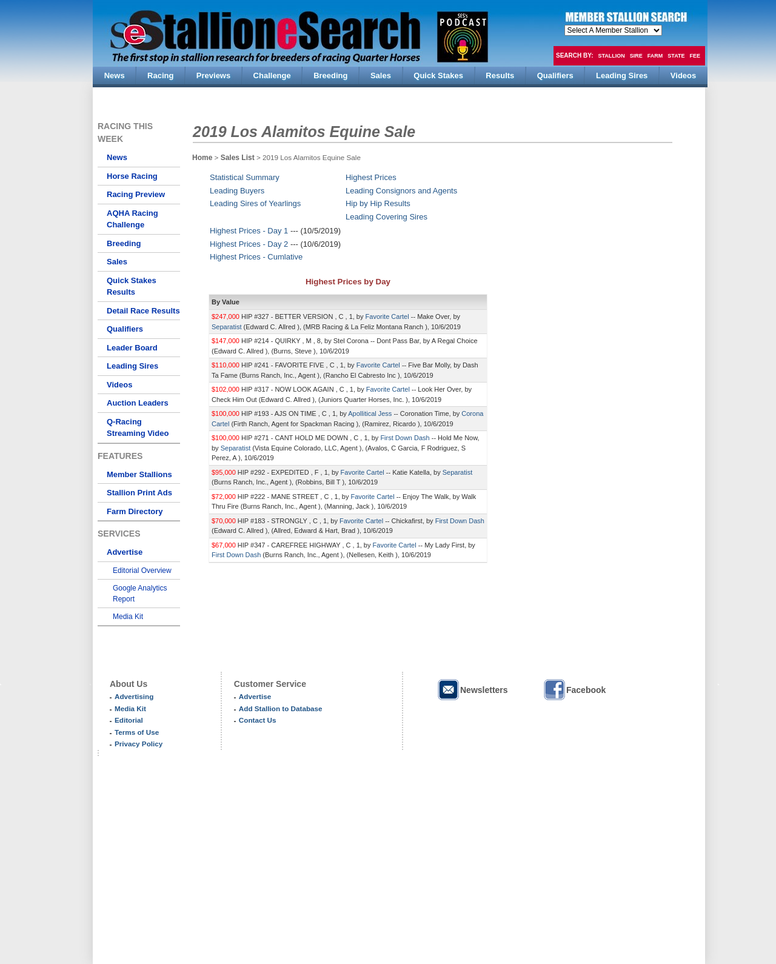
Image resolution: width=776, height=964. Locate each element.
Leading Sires (132, 365)
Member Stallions (139, 474)
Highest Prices (371, 177)
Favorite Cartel (388, 316)
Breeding (124, 243)
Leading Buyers (237, 190)
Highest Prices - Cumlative (256, 256)
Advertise (124, 552)
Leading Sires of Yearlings (255, 203)
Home (202, 157)
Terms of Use (137, 732)
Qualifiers (125, 328)
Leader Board (132, 347)
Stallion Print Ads (139, 492)
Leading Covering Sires (386, 216)
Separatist (228, 326)
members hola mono (613, 30)
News (117, 157)
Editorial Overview (142, 570)
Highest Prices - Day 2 (249, 244)
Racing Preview (136, 194)
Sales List (238, 157)
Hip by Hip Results (378, 203)
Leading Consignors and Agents (401, 190)
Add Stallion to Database (281, 708)
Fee (695, 56)
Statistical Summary (244, 177)
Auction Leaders (138, 402)
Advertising (134, 696)
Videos (119, 384)
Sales (117, 261)
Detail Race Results (143, 310)
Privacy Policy (138, 744)
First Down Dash (405, 437)
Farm (655, 56)
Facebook (574, 689)
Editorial (129, 720)
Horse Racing (132, 176)
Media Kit (128, 616)
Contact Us (257, 720)
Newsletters (472, 689)
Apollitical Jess (370, 413)
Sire (636, 56)
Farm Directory (134, 511)
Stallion (611, 56)
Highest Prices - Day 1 (249, 230)
